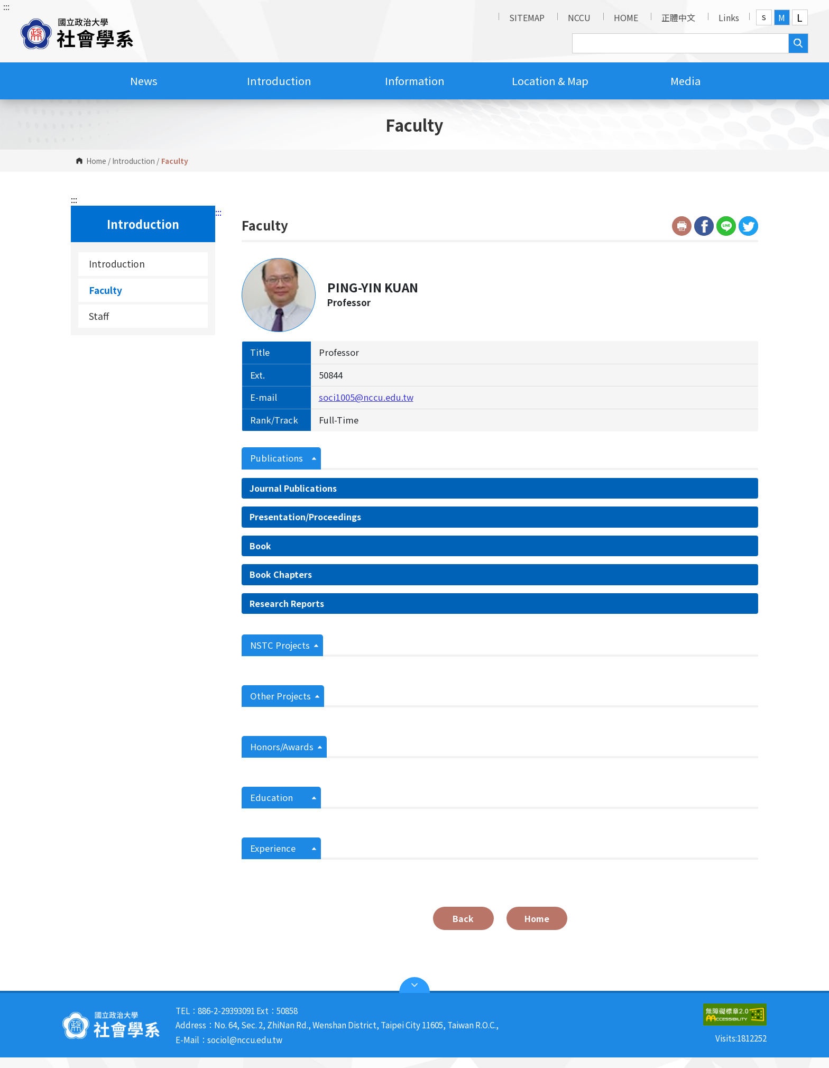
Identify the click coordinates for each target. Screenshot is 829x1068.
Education (271, 797)
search (798, 43)
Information (415, 80)
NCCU (579, 17)
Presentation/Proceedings (305, 516)
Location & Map (550, 80)
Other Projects (280, 695)
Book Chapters (281, 574)
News (144, 80)
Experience (273, 848)
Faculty (105, 290)
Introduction (279, 80)
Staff (99, 316)
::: (6, 6)
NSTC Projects (280, 645)
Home (96, 160)
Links (729, 17)
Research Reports (287, 603)
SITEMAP (527, 17)
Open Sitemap (414, 985)
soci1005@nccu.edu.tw (366, 397)
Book (260, 545)
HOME (626, 17)
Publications (276, 458)
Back (463, 918)
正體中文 (678, 17)
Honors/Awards (282, 746)
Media (685, 80)
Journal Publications (293, 488)
